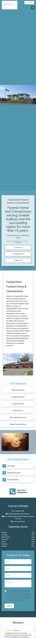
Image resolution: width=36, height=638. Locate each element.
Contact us (18, 247)
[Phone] (18, 575)
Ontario (26, 241)
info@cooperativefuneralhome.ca (18, 514)
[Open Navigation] (32, 7)
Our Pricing (10, 466)
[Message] (18, 583)
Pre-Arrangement (13, 480)
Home (9, 241)
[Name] (18, 561)
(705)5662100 (18, 254)
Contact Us (18, 260)
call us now (29, 2)
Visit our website (18, 521)
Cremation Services (17, 241)
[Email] (18, 568)
